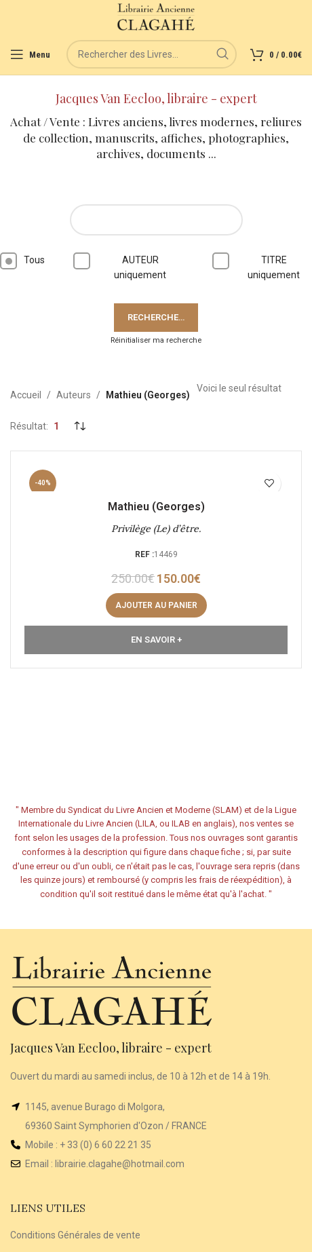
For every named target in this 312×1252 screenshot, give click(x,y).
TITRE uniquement (260, 266)
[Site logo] (156, 16)
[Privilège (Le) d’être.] (156, 478)
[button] (156, 605)
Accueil (25, 395)
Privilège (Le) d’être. (156, 529)
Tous (22, 260)
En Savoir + (156, 639)
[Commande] (79, 427)
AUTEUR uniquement (124, 266)
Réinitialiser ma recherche (156, 340)
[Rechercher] (151, 54)
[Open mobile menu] (30, 54)
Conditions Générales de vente (75, 1235)
